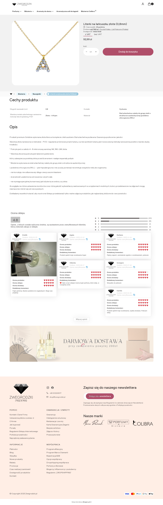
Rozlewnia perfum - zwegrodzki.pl (11, 94)
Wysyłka (13, 456)
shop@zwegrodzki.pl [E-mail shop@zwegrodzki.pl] (57, 397)
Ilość (85, 46)
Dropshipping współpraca (57, 462)
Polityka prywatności (18, 435)
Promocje (14, 466)
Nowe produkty (16, 459)
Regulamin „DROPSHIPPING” (58, 472)
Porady (13, 428)
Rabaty (12, 462)
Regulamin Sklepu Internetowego (24, 431)
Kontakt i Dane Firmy (18, 414)
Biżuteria (21, 94)
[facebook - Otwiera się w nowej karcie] (52, 387)
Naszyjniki (37, 94)
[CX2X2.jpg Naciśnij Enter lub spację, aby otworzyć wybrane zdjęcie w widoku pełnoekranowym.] (45, 53)
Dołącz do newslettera (100, 396)
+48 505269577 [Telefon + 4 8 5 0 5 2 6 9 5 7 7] (55, 393)
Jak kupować (15, 424)
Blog (11, 452)
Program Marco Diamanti (57, 452)
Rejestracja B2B (53, 456)
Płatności (14, 449)
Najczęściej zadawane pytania (22, 438)
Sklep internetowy (81, 502)
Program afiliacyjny (54, 449)
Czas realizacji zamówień (20, 469)
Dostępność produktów (20, 472)
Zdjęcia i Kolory (52, 431)
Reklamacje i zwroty (54, 421)
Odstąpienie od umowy (56, 418)
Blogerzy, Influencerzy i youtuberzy (61, 469)
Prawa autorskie (53, 435)
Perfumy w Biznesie (54, 466)
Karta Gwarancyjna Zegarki (57, 424)
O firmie (13, 421)
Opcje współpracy (54, 459)
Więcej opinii (81, 319)
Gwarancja (50, 414)
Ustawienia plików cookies (21, 418)
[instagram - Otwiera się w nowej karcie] (47, 387)
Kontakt (13, 476)
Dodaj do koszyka (128, 51)
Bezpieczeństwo (53, 428)
